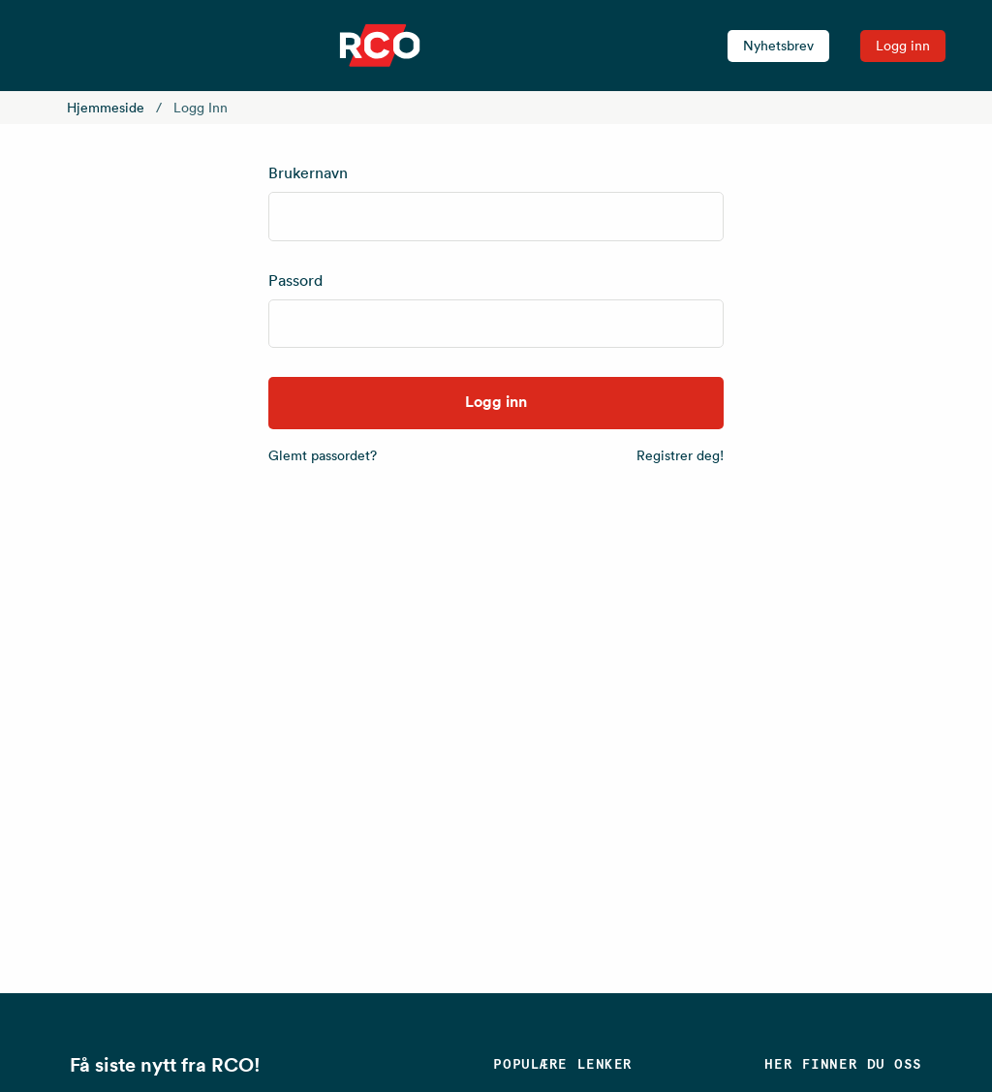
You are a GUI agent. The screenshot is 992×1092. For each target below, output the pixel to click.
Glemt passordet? (322, 455)
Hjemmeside (105, 107)
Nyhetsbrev (778, 45)
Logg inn (903, 45)
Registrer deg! (680, 455)
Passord (295, 280)
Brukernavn (308, 172)
